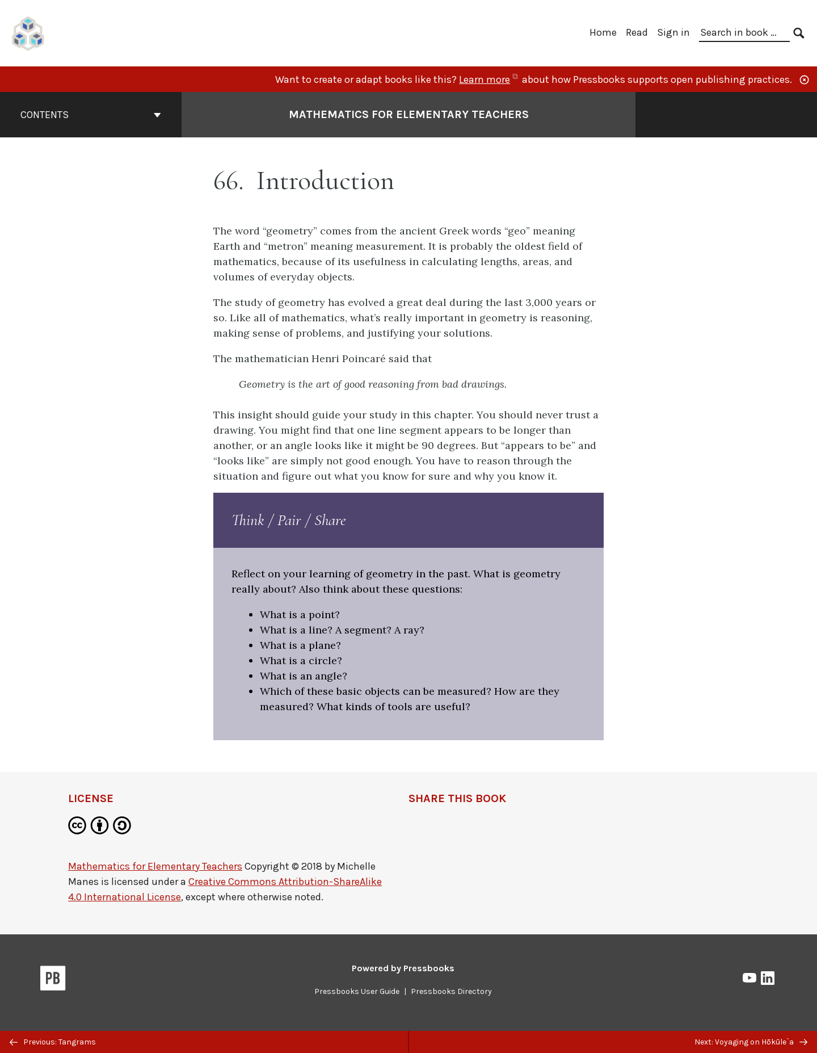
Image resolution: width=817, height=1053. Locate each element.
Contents (90, 114)
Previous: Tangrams (53, 1042)
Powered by (403, 968)
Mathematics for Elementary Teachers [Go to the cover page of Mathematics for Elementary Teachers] (409, 114)
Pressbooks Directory (451, 991)
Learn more (489, 79)
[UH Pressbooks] (28, 32)
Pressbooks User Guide (356, 991)
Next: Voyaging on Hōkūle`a (750, 1042)
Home (603, 32)
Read (637, 32)
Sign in (673, 32)
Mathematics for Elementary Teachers (155, 866)
